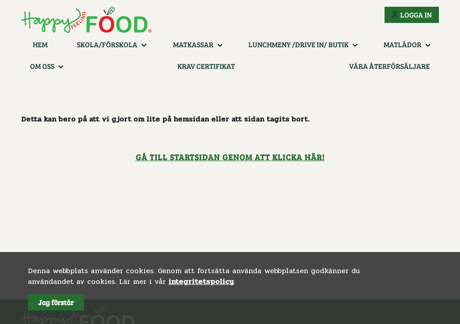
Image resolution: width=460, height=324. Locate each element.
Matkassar (193, 44)
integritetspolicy (201, 281)
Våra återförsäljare (389, 66)
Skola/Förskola (107, 44)
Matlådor (402, 44)
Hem (40, 44)
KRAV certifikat (206, 66)
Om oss (42, 66)
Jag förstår (56, 302)
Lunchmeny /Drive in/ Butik (298, 44)
